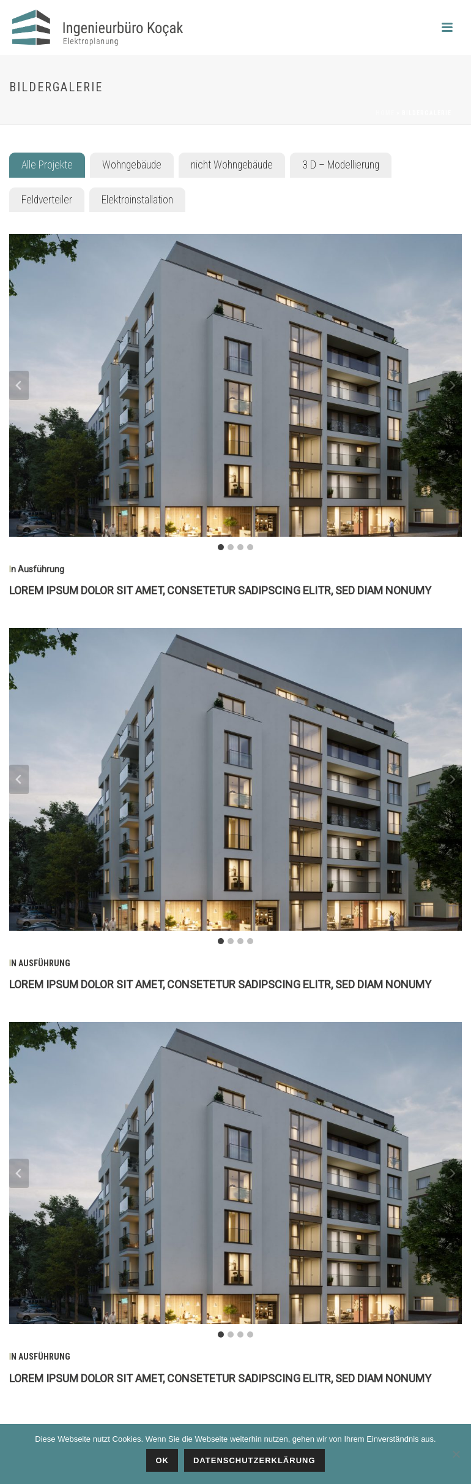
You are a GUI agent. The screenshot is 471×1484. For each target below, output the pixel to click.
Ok (162, 1460)
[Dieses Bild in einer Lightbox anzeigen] (235, 385)
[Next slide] (452, 385)
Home (385, 113)
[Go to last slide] (19, 385)
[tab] (47, 165)
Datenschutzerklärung (254, 1460)
